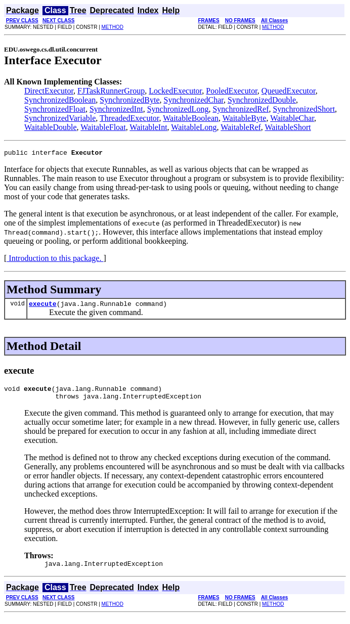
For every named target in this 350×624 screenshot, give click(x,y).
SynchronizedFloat (54, 109)
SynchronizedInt (116, 109)
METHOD (112, 27)
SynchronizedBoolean (60, 100)
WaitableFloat (102, 127)
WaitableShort (288, 127)
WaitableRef (241, 127)
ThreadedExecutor (129, 118)
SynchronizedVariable (60, 118)
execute (43, 306)
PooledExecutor (231, 90)
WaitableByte (245, 118)
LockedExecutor (175, 90)
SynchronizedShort (304, 109)
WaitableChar (292, 118)
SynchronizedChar (194, 100)
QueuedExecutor (288, 90)
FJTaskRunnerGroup (111, 90)
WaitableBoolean (190, 118)
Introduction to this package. (55, 259)
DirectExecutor (48, 90)
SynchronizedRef (240, 109)
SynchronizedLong (178, 109)
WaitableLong (193, 127)
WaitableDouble (50, 127)
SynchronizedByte (129, 100)
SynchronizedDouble (262, 100)
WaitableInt (148, 127)
